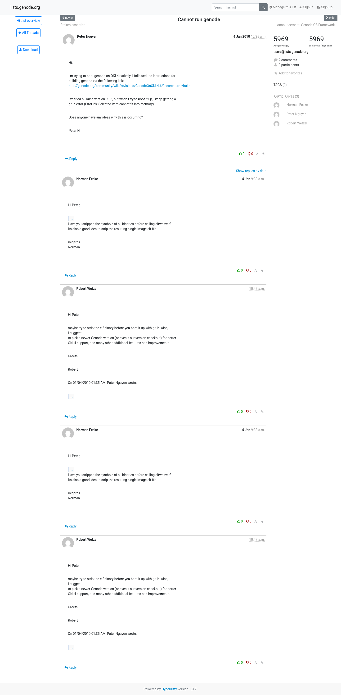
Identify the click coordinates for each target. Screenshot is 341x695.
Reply (71, 159)
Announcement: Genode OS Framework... (307, 25)
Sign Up (324, 7)
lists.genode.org (25, 7)
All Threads (28, 33)
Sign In (306, 7)
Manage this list (282, 7)
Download (28, 50)
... (71, 218)
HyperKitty (169, 689)
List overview (28, 21)
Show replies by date (251, 171)
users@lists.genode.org (291, 52)
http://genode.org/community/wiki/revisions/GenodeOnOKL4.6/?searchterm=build (129, 86)
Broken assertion (72, 25)
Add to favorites (288, 73)
